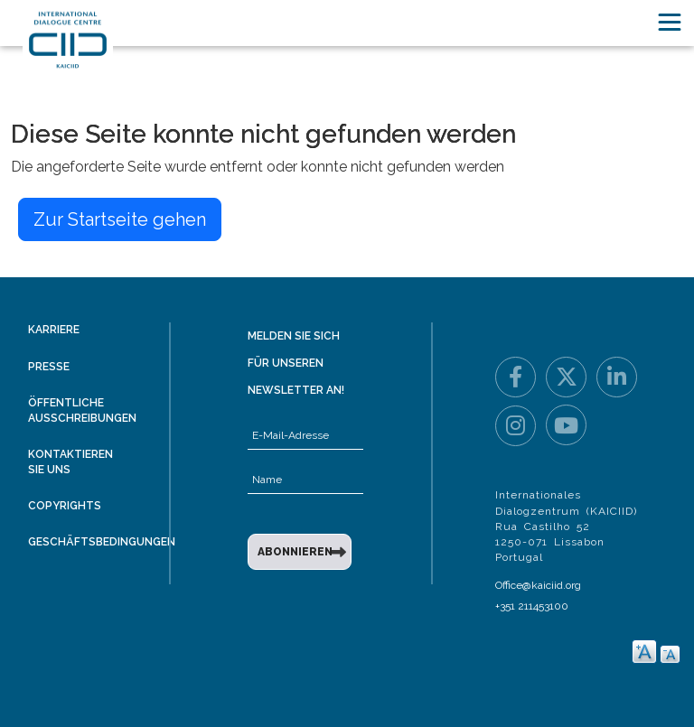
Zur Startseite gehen (119, 219)
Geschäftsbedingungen (101, 542)
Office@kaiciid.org (538, 585)
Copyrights (64, 505)
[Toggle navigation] (669, 22)
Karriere (54, 329)
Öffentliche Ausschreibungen (82, 410)
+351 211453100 (531, 606)
